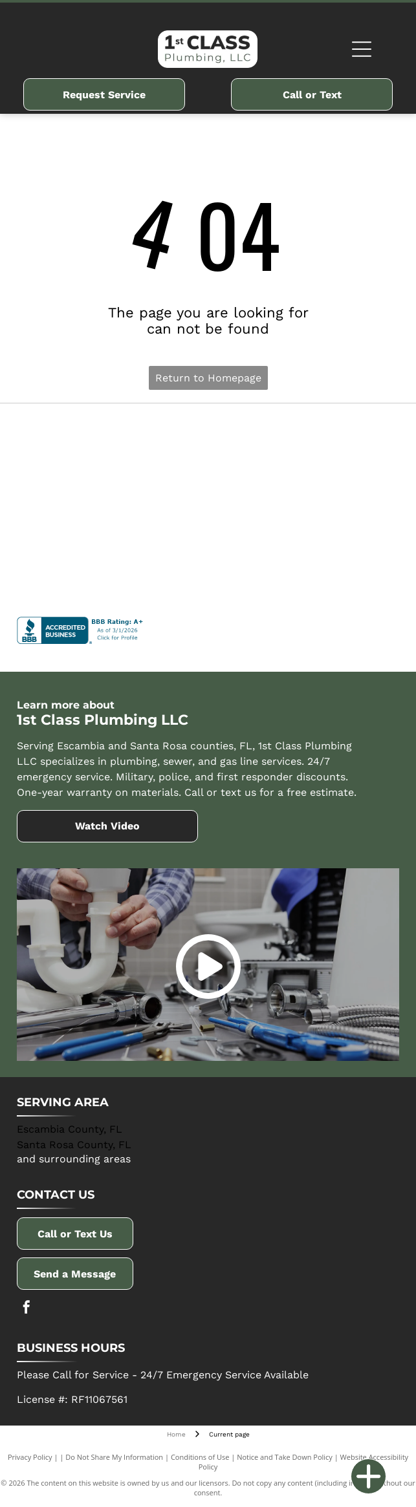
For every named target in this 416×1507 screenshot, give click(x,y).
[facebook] (26, 1309)
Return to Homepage (208, 378)
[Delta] (112, 439)
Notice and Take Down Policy (285, 1457)
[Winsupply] (112, 569)
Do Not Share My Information (114, 1457)
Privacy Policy (30, 1457)
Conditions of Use (200, 1457)
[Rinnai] (304, 504)
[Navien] (112, 504)
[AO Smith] (304, 439)
